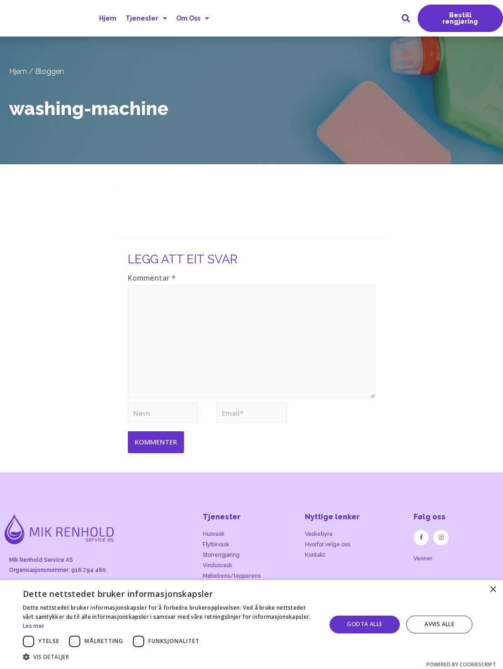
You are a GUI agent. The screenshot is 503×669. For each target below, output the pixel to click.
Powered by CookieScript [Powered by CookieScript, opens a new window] (461, 664)
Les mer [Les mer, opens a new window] (33, 626)
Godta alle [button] (364, 624)
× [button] (492, 589)
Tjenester (145, 18)
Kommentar (152, 278)
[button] (460, 18)
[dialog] (251, 624)
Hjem (107, 18)
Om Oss (191, 18)
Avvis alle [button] (439, 624)
